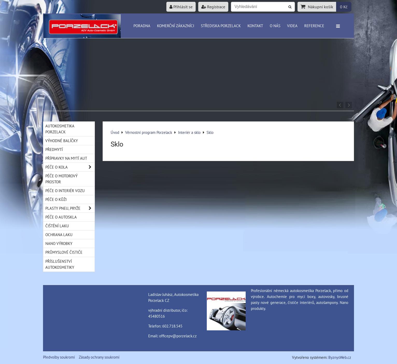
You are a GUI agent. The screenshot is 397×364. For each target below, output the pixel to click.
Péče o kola (70, 167)
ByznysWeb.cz (339, 357)
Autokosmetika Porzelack (59, 128)
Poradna (141, 25)
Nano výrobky (58, 243)
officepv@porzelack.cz (178, 335)
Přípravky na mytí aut (66, 158)
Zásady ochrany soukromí (99, 357)
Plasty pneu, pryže (70, 208)
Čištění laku (57, 225)
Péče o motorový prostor (61, 178)
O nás (275, 25)
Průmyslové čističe (63, 252)
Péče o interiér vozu (65, 190)
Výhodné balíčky (61, 140)
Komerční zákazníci (175, 25)
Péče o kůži (56, 199)
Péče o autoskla (61, 217)
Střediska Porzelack (221, 25)
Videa (292, 25)
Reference (314, 25)
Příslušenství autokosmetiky (59, 264)
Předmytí (54, 149)
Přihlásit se (181, 6)
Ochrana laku (59, 234)
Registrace (213, 6)
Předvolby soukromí (59, 357)
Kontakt (255, 25)
